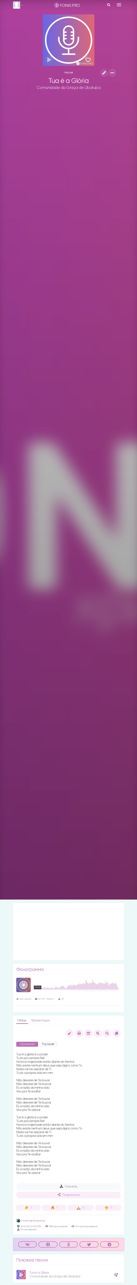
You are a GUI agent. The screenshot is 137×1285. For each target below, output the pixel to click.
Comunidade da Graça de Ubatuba (68, 88)
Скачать (68, 1186)
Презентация (40, 1020)
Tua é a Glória (39, 1272)
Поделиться (69, 1195)
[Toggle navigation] (119, 4)
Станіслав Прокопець (30, 1221)
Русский (48, 1044)
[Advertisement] (68, 931)
